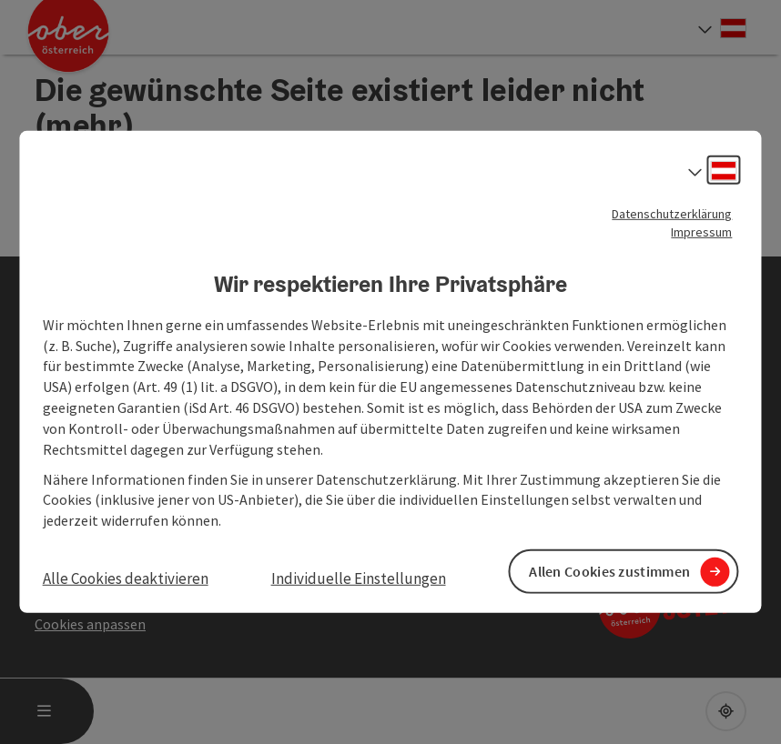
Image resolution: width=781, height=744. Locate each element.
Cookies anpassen (90, 624)
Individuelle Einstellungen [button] (358, 578)
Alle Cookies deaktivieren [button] (125, 578)
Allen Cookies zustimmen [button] (609, 571)
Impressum (701, 232)
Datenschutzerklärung (672, 214)
